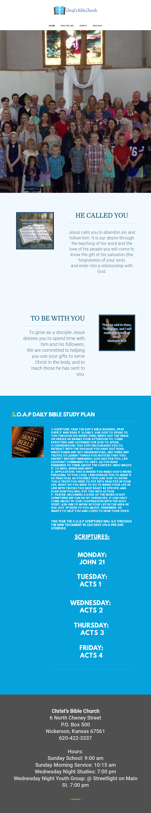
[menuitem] (52, 26)
